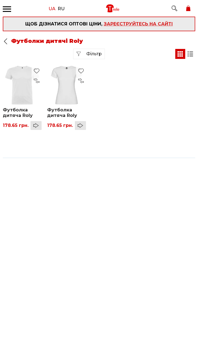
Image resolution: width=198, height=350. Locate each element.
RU (61, 8)
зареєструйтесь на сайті (138, 24)
